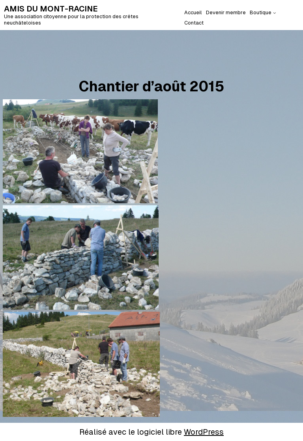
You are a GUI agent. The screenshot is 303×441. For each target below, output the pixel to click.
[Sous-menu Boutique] (274, 12)
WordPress (204, 432)
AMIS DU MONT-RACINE (51, 8)
